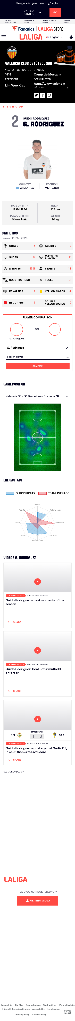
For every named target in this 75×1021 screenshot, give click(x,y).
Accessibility (38, 1009)
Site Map (19, 1005)
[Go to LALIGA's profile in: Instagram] (49, 95)
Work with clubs (66, 1005)
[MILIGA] (70, 37)
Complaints (6, 1005)
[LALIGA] (31, 37)
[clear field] (67, 348)
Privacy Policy (22, 1014)
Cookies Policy (39, 1014)
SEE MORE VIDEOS (14, 771)
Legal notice (53, 1009)
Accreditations (33, 1005)
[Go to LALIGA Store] (37, 28)
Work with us (49, 1005)
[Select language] (55, 37)
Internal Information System (16, 1009)
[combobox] (38, 348)
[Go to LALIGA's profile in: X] (36, 95)
